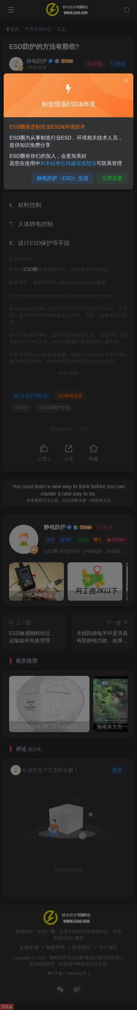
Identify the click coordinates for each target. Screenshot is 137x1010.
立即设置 (108, 174)
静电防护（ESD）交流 (63, 174)
